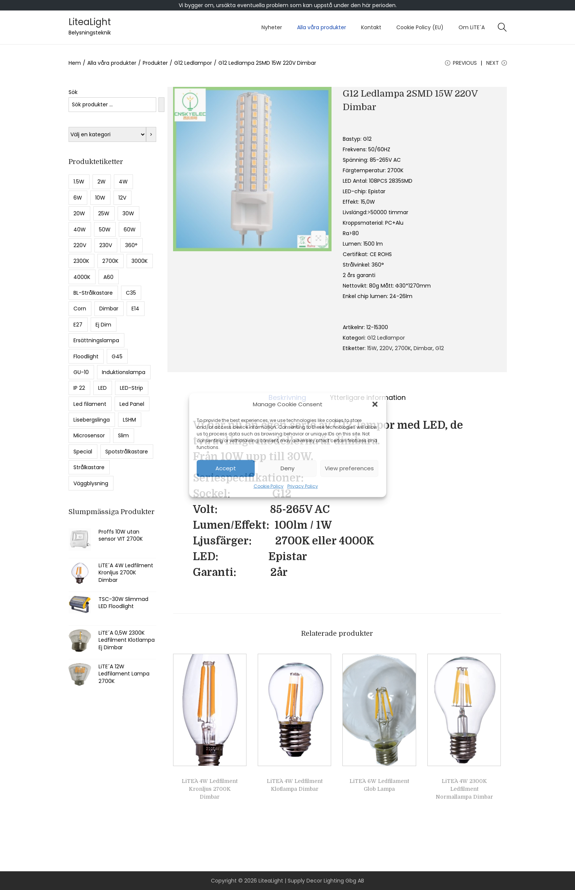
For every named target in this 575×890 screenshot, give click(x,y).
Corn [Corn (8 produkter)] (79, 308)
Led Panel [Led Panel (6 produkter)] (131, 404)
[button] (375, 404)
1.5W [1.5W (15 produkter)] (78, 181)
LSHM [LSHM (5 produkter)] (129, 419)
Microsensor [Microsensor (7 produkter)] (89, 435)
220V (385, 348)
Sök (73, 92)
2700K (403, 348)
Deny (287, 468)
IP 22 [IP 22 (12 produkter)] (79, 388)
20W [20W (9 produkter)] (79, 213)
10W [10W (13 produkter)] (100, 197)
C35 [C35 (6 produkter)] (131, 293)
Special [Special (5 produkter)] (82, 451)
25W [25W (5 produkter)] (103, 213)
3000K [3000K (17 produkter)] (139, 261)
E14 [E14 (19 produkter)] (135, 308)
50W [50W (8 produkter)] (105, 229)
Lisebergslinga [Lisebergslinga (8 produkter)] (91, 419)
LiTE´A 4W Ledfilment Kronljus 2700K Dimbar (209, 789)
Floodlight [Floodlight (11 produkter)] (86, 356)
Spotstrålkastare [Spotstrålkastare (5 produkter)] (126, 451)
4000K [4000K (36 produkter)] (81, 277)
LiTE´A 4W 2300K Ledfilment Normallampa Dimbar (464, 789)
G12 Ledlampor (193, 63)
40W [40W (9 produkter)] (79, 229)
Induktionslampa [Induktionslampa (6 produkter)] (123, 372)
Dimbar (423, 348)
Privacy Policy (302, 486)
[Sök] (161, 104)
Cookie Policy (269, 486)
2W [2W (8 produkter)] (101, 181)
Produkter (155, 63)
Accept (225, 468)
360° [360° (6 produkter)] (131, 245)
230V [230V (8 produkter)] (105, 245)
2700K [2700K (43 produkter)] (110, 261)
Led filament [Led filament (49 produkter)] (89, 404)
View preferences (349, 468)
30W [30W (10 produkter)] (128, 213)
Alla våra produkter (111, 63)
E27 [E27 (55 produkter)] (77, 324)
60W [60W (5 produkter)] (130, 229)
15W (372, 348)
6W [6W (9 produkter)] (77, 197)
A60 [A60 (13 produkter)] (108, 277)
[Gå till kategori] (151, 134)
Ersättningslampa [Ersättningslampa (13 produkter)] (96, 340)
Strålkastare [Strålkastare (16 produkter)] (89, 467)
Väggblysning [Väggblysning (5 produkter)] (90, 483)
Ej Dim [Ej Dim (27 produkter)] (103, 324)
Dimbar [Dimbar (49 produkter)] (108, 308)
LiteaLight (90, 22)
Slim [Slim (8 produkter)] (123, 435)
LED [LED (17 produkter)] (102, 388)
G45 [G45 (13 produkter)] (117, 356)
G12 (439, 348)
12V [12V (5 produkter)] (122, 197)
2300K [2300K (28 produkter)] (81, 261)
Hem (75, 63)
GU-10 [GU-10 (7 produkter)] (81, 372)
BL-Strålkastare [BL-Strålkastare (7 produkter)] (93, 293)
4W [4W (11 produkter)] (123, 181)
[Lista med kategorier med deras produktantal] (107, 134)
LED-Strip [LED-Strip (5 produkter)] (131, 388)
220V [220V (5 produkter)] (79, 245)
